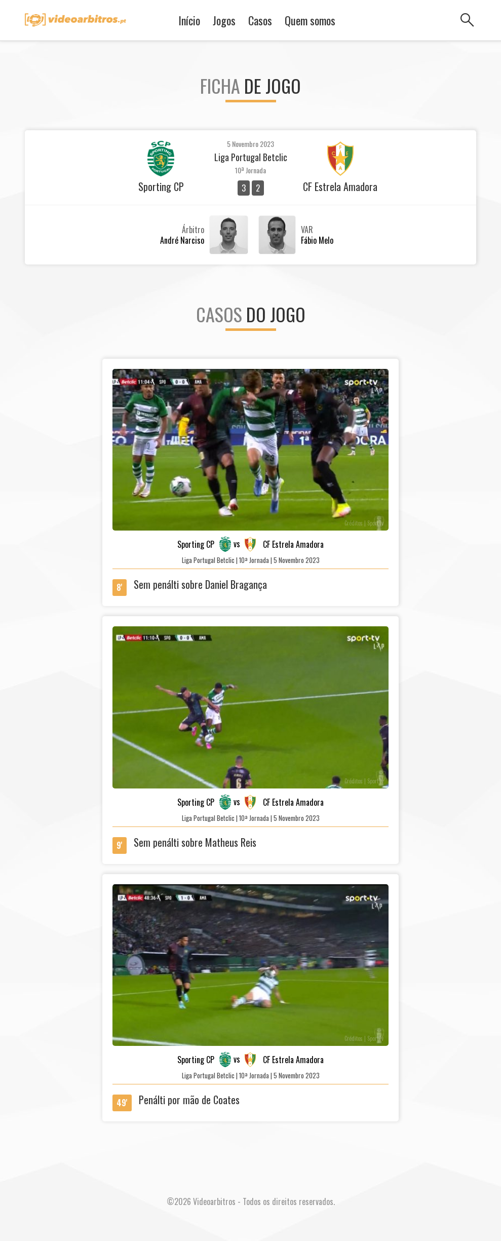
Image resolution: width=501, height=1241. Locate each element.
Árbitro (193, 229)
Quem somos (310, 20)
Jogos (224, 20)
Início (189, 20)
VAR (307, 229)
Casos (260, 20)
